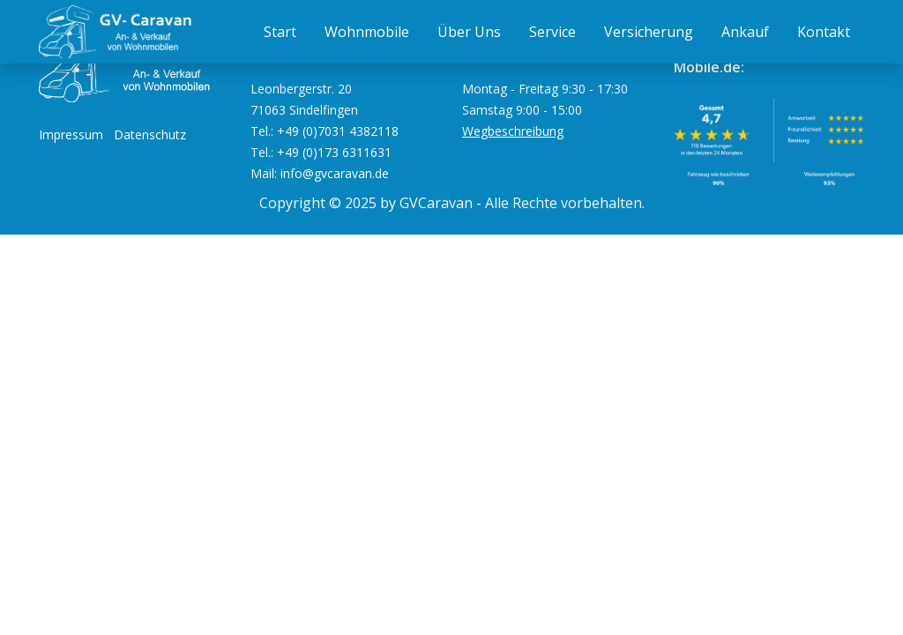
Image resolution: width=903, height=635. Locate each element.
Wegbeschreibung (512, 131)
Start (280, 31)
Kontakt (823, 31)
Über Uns (469, 31)
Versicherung (648, 31)
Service (552, 31)
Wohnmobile (367, 31)
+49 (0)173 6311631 (334, 152)
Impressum (71, 134)
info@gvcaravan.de (334, 173)
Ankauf (745, 31)
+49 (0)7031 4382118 (338, 131)
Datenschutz (150, 134)
